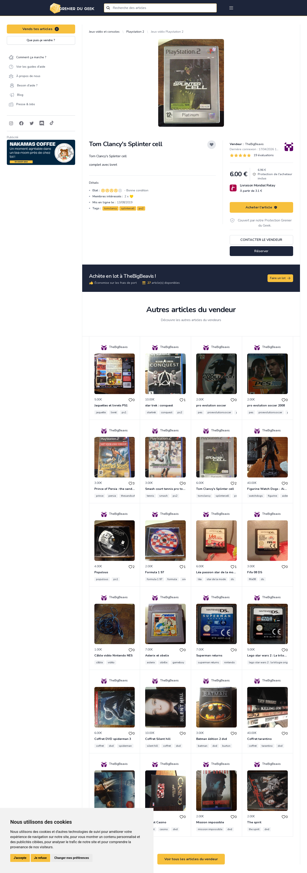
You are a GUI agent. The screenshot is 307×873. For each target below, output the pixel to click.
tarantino (267, 746)
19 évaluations (264, 155)
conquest (166, 412)
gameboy (178, 662)
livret (114, 412)
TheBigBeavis (254, 144)
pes (200, 412)
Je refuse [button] (40, 858)
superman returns (208, 662)
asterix (151, 662)
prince (99, 496)
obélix (163, 662)
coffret (100, 746)
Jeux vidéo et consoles (104, 32)
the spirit (254, 829)
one (184, 579)
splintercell (127, 208)
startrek (151, 412)
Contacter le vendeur (261, 239)
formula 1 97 (154, 579)
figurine (272, 496)
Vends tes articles (40, 29)
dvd (111, 746)
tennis (150, 496)
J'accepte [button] (20, 858)
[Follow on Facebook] (21, 123)
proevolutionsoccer (219, 412)
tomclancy (110, 208)
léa (200, 579)
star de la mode (216, 579)
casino (164, 829)
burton (226, 746)
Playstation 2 (135, 32)
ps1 (124, 412)
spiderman (125, 746)
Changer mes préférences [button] (71, 858)
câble (99, 662)
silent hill (152, 746)
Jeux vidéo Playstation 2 (167, 32)
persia (112, 496)
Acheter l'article (261, 207)
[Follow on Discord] (41, 123)
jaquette (101, 412)
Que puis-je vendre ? (41, 40)
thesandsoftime (130, 496)
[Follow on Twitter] (31, 123)
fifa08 (252, 579)
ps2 (141, 208)
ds (232, 579)
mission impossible (210, 829)
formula (172, 579)
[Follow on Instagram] (11, 123)
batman (202, 746)
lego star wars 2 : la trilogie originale (271, 662)
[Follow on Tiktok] (52, 123)
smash (163, 496)
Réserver (261, 251)
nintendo (229, 662)
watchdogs (256, 496)
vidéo (111, 662)
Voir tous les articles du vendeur (191, 859)
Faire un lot (280, 278)
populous (102, 579)
